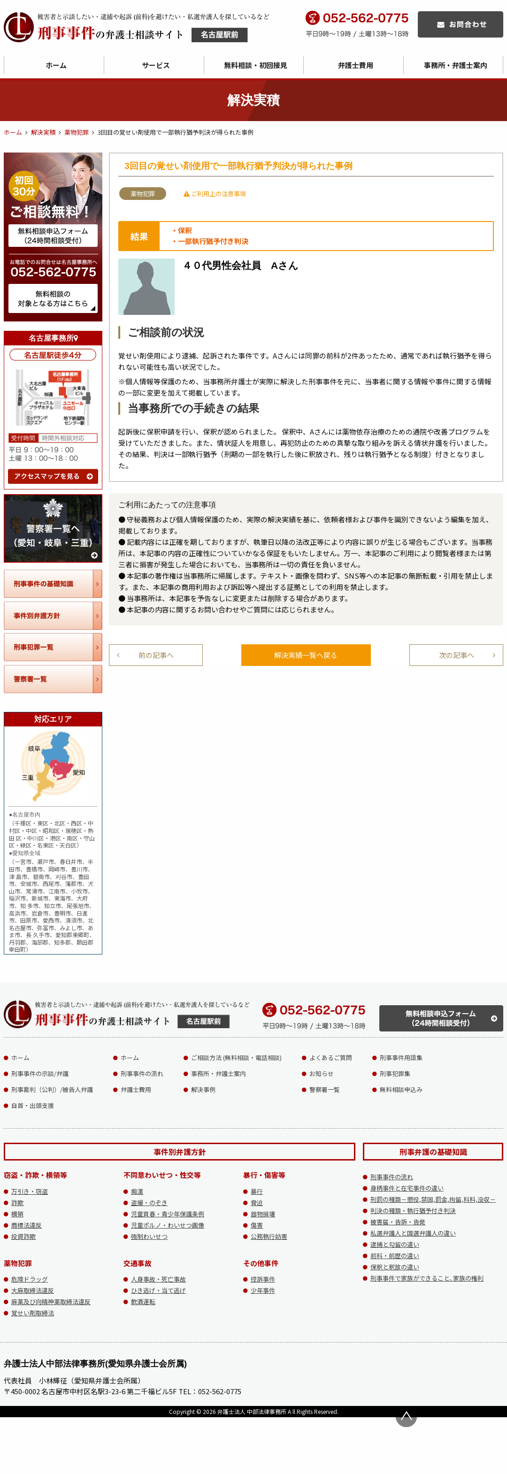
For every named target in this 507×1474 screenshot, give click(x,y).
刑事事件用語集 (401, 1057)
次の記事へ (456, 655)
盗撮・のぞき (149, 1202)
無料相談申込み (401, 1089)
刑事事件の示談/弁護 (40, 1073)
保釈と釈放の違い (394, 1266)
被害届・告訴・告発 (397, 1221)
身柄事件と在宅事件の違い (407, 1188)
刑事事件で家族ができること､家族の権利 (427, 1278)
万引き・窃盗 (29, 1191)
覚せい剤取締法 (32, 1312)
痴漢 (137, 1191)
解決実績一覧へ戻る (306, 655)
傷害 (257, 1225)
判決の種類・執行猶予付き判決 (413, 1210)
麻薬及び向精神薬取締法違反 (51, 1301)
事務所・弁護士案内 (218, 1073)
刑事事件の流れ (142, 1073)
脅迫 (257, 1202)
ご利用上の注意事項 (215, 193)
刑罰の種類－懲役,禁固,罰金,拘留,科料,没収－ (433, 1199)
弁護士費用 (355, 65)
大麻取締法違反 (32, 1290)
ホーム (56, 65)
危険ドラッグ (29, 1279)
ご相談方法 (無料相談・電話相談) (236, 1057)
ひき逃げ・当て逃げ (158, 1290)
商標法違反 (26, 1225)
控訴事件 (263, 1279)
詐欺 (17, 1202)
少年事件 (263, 1290)
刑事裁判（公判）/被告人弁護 (52, 1089)
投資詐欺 (23, 1236)
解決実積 (43, 132)
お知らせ (321, 1073)
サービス (156, 65)
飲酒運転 (143, 1301)
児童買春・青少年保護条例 (167, 1213)
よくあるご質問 (330, 1057)
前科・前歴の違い (394, 1255)
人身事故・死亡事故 (158, 1279)
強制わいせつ (149, 1236)
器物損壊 (263, 1213)
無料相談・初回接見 (255, 65)
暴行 (257, 1191)
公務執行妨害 (269, 1236)
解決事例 (203, 1089)
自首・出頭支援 (32, 1105)
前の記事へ (156, 655)
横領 (17, 1213)
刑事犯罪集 (395, 1073)
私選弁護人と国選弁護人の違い (413, 1233)
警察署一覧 (324, 1089)
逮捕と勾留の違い (394, 1244)
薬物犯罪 (76, 132)
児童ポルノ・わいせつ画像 (167, 1225)
